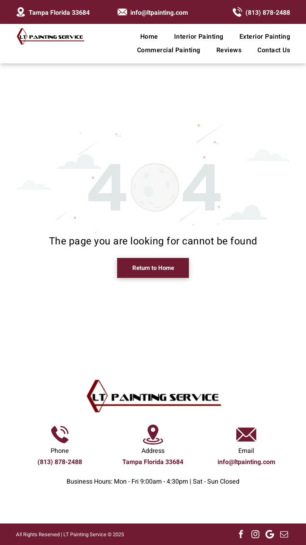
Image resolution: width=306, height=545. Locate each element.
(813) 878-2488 (267, 13)
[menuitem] (141, 36)
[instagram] (255, 534)
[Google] (270, 534)
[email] (284, 534)
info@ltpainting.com (159, 13)
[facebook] (241, 534)
